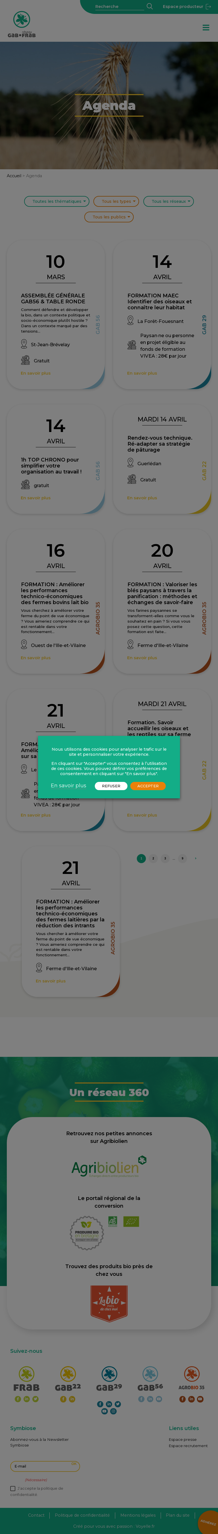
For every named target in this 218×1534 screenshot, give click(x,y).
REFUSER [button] (111, 786)
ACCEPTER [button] (148, 786)
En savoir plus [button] (68, 785)
